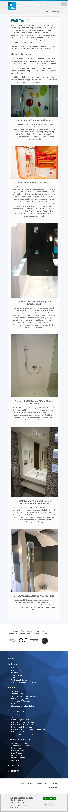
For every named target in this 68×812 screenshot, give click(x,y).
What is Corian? (17, 755)
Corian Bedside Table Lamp (21, 727)
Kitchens (12, 687)
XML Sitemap (53, 787)
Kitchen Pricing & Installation (22, 706)
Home (11, 659)
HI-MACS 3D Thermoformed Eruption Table (28, 729)
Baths (13, 678)
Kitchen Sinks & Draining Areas (23, 696)
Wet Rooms (15, 673)
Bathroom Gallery (18, 670)
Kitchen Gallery (17, 694)
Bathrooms (13, 664)
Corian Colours (16, 748)
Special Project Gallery (20, 717)
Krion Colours (16, 753)
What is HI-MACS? (18, 758)
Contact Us (13, 771)
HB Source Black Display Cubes (23, 722)
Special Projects (16, 711)
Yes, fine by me (49, 798)
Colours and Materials (19, 739)
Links (47, 783)
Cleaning (39, 783)
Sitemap (55, 783)
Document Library (26, 783)
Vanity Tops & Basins (19, 680)
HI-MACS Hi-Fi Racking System (23, 732)
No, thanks (49, 804)
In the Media (14, 765)
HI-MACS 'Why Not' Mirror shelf (23, 725)
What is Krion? (16, 760)
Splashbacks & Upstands (20, 701)
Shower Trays (16, 675)
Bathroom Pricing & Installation (23, 682)
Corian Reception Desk (20, 720)
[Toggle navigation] (64, 4)
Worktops (14, 704)
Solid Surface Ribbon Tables (22, 734)
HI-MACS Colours (17, 751)
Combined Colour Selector (21, 746)
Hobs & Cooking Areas (19, 699)
